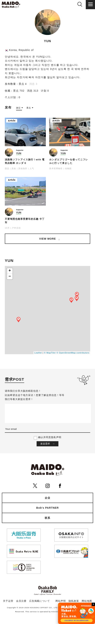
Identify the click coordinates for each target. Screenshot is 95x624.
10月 (7, 228)
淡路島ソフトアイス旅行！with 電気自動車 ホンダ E (25, 161)
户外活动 (16, 228)
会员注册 (21, 601)
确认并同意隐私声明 (49, 437)
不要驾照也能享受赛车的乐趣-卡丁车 (25, 221)
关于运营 (8, 601)
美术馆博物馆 (55, 168)
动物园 (68, 168)
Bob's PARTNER (47, 507)
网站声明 (60, 601)
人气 (32, 168)
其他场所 (22, 168)
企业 (47, 497)
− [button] (10, 276)
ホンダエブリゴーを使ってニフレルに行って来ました (68, 161)
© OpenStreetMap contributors (73, 353)
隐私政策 (74, 601)
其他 (13, 168)
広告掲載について (39, 601)
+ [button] (10, 271)
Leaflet (38, 353)
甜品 (7, 168)
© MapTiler (50, 353)
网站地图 (87, 601)
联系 (47, 517)
